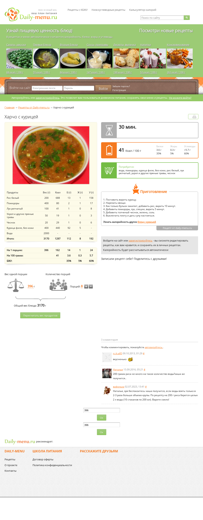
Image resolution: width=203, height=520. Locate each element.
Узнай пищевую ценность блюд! (39, 30)
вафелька (118, 386)
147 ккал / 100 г (96, 72)
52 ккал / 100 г (148, 72)
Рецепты (10, 459)
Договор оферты (43, 459)
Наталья (118, 369)
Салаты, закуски (16, 44)
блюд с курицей (147, 222)
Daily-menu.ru (33, 14)
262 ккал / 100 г (176, 72)
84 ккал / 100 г (68, 72)
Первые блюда (42, 44)
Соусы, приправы (97, 44)
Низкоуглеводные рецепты (108, 10)
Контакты (10, 470)
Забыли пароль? (121, 86)
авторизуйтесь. (154, 347)
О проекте (11, 465)
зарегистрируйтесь (47, 97)
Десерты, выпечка (124, 44)
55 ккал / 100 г (41, 72)
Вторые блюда (69, 44)
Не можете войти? (180, 97)
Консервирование (178, 44)
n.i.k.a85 (117, 353)
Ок (101, 418)
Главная (9, 107)
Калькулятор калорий (142, 10)
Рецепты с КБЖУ (78, 10)
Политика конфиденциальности (52, 465)
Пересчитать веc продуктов (40, 315)
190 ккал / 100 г (122, 72)
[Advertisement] (134, 306)
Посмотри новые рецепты (166, 30)
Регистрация (119, 90)
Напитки (145, 44)
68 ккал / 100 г (14, 72)
